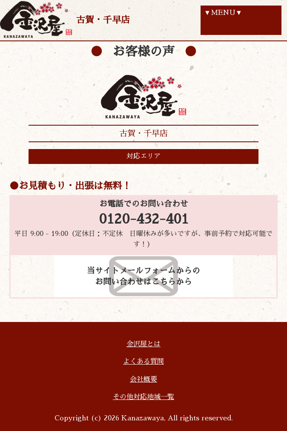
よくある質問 (143, 361)
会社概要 (143, 379)
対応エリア (143, 156)
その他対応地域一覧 (143, 397)
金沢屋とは (143, 344)
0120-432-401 (144, 219)
